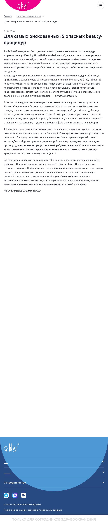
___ (54, 461)
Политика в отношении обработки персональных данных (33, 510)
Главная (8, 16)
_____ (54, 472)
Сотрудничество (54, 482)
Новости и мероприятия (29, 16)
